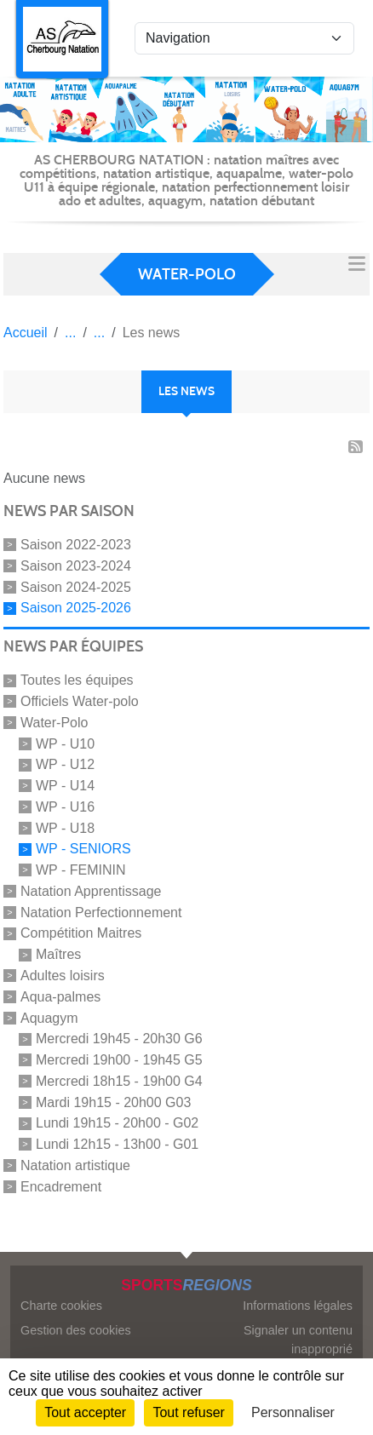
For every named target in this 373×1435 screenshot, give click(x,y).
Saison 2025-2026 (75, 607)
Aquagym (49, 1017)
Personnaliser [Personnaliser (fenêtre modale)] (293, 1412)
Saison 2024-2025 (75, 586)
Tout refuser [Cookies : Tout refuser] (188, 1412)
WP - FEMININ (80, 870)
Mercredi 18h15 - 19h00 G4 (119, 1081)
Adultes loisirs (62, 975)
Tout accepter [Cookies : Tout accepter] (85, 1412)
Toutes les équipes (77, 680)
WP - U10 (65, 743)
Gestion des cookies (75, 1330)
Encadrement (60, 1186)
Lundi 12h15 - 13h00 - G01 (117, 1144)
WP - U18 (65, 827)
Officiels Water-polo (79, 701)
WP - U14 (65, 785)
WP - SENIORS (83, 848)
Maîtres (58, 954)
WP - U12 (65, 764)
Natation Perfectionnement (100, 911)
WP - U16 (65, 807)
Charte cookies (61, 1305)
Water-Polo (54, 722)
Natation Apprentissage (90, 891)
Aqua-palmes (60, 997)
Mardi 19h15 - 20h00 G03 (113, 1101)
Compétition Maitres (80, 933)
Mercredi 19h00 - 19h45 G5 (119, 1060)
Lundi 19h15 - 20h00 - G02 (117, 1123)
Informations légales (298, 1305)
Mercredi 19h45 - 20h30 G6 (119, 1038)
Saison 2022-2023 (75, 544)
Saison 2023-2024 (75, 566)
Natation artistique (75, 1165)
